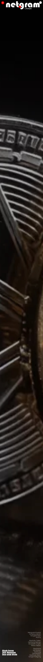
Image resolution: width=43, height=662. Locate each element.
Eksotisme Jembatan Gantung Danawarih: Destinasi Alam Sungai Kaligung (35, 653)
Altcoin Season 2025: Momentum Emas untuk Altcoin (9, 652)
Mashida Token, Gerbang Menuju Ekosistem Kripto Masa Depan (34, 643)
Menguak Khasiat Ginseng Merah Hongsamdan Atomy (34, 634)
